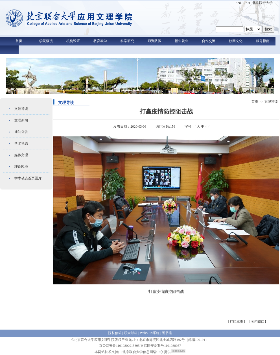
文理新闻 (21, 120)
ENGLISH (242, 3)
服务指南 (263, 41)
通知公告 (21, 132)
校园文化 (235, 41)
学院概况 (46, 41)
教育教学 (100, 41)
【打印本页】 (236, 322)
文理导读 (21, 109)
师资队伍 (154, 41)
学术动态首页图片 (27, 178)
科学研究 (127, 41)
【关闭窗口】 (258, 322)
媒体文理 (21, 155)
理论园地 (21, 167)
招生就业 (181, 41)
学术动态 (21, 143)
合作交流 (208, 41)
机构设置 (73, 41)
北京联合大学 (262, 3)
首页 (19, 41)
